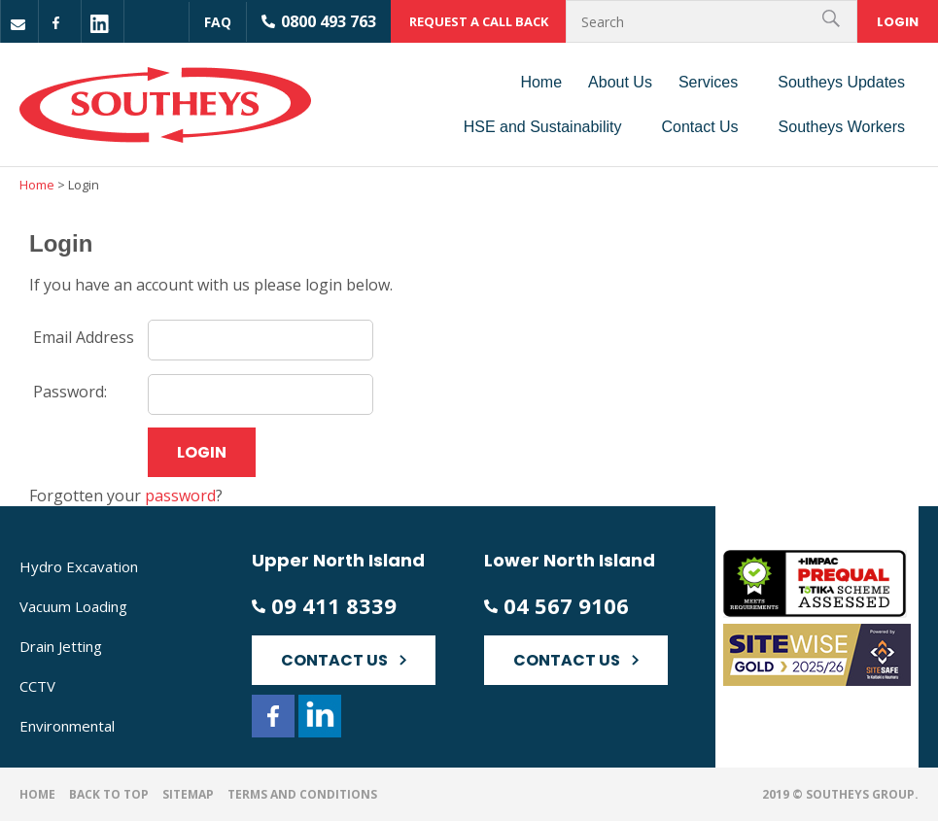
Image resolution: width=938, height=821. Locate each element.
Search (834, 21)
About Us (620, 82)
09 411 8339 (334, 606)
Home (541, 82)
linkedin (100, 24)
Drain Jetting (60, 646)
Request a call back (478, 21)
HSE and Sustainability (543, 127)
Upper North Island (338, 560)
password (180, 495)
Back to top (109, 794)
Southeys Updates (841, 82)
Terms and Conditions (302, 794)
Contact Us (699, 127)
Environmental (67, 725)
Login (898, 22)
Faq (217, 22)
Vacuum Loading (73, 606)
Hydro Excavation (78, 566)
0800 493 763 (328, 21)
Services (708, 82)
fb (62, 24)
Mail (20, 24)
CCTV (37, 686)
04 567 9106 (566, 606)
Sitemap (188, 794)
